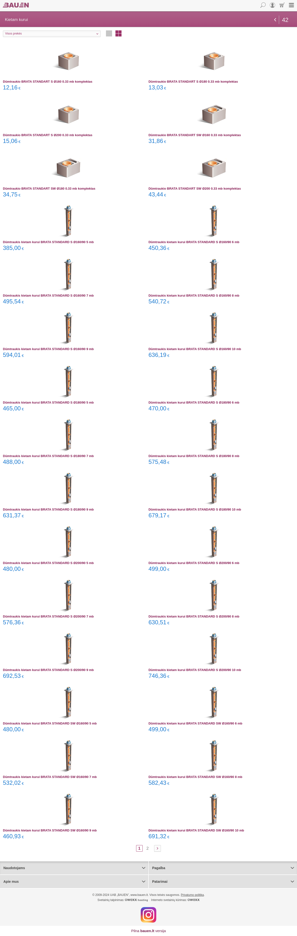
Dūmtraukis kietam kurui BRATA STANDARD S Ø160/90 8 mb (193, 295)
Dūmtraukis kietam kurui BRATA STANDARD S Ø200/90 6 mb (193, 563)
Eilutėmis (109, 33)
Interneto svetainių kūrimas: (175, 900)
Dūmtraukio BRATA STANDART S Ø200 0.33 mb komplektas (47, 135)
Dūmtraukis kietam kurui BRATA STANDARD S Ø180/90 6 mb (193, 402)
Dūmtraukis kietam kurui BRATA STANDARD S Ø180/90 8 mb (193, 456)
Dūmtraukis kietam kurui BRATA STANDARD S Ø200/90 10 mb (194, 670)
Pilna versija (148, 931)
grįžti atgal (275, 19)
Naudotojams (14, 868)
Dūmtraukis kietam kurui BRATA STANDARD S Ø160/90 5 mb (48, 242)
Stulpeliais (118, 33)
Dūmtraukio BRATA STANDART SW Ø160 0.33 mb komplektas (194, 135)
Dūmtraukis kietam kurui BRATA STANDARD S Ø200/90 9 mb (48, 670)
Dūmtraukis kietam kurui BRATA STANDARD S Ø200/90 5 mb (48, 563)
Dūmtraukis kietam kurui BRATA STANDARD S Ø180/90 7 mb (48, 456)
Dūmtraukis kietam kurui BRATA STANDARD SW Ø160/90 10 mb (196, 830)
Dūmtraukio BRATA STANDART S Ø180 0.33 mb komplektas (193, 81)
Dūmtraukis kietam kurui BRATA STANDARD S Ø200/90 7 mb (48, 616)
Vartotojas (272, 5)
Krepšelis (282, 5)
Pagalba (158, 868)
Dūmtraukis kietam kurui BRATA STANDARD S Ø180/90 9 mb (48, 509)
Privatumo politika (192, 895)
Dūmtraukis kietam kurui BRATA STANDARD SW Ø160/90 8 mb (195, 777)
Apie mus (11, 881)
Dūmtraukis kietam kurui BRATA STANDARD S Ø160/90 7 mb (48, 295)
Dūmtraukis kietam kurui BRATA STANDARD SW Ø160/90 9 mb (50, 830)
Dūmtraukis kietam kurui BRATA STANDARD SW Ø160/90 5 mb (50, 723)
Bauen (15, 5)
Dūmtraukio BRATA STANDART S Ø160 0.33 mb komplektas (47, 81)
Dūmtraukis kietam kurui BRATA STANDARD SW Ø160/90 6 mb (195, 723)
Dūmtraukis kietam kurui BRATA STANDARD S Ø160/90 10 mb (194, 349)
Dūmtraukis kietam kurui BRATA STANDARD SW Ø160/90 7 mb (50, 777)
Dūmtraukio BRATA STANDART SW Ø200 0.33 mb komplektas (194, 188)
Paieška (263, 5)
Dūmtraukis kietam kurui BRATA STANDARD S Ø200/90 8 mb (193, 616)
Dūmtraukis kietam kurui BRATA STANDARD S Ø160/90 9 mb (48, 349)
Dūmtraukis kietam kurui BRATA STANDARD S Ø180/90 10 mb (194, 509)
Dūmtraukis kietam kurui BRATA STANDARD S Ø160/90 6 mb (193, 242)
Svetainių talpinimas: (122, 900)
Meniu (291, 5)
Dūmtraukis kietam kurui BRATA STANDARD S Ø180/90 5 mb (48, 402)
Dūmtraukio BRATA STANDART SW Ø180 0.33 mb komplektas (49, 188)
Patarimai (159, 881)
